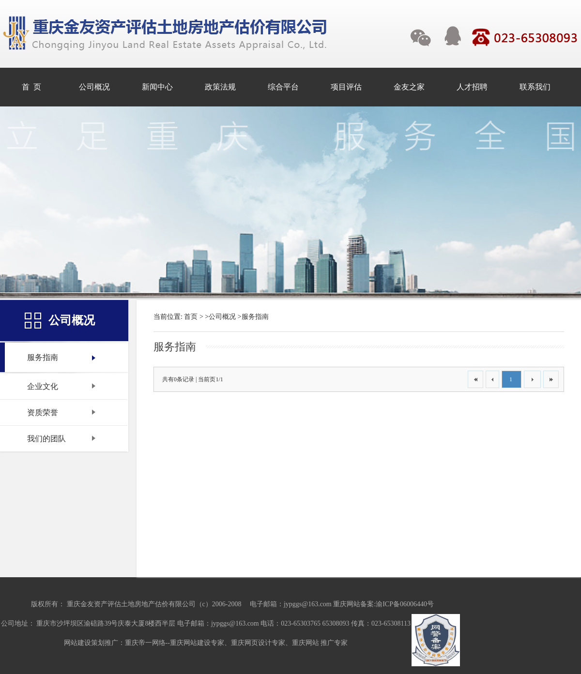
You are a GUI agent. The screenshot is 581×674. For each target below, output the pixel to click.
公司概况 (222, 316)
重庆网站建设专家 (197, 642)
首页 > (193, 316)
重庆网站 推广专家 (320, 642)
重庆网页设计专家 (258, 642)
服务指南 (255, 316)
